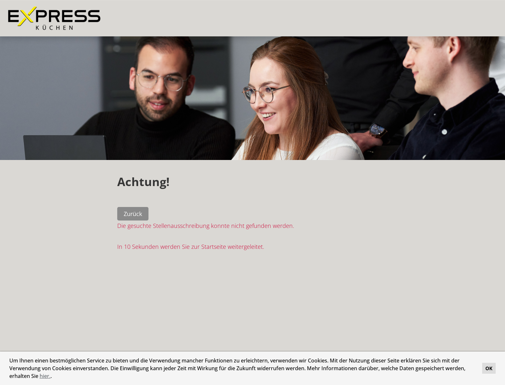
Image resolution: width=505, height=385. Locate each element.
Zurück (133, 214)
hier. (45, 376)
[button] (54, 377)
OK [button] (488, 368)
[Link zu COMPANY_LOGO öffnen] (54, 18)
